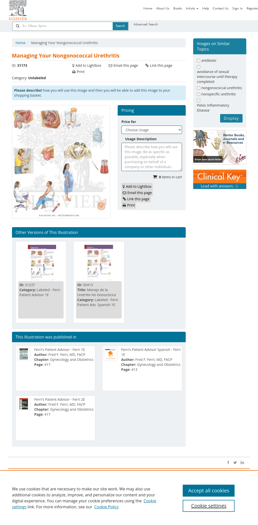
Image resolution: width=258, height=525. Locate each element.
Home (147, 8)
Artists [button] (192, 8)
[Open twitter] (235, 463)
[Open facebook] (228, 463)
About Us (163, 8)
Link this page (161, 65)
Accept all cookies (208, 490)
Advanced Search (146, 24)
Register (252, 8)
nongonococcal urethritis (221, 87)
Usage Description (141, 138)
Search (120, 26)
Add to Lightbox (88, 65)
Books (177, 8)
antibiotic (209, 60)
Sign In (237, 8)
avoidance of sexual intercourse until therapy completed (217, 76)
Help (205, 8)
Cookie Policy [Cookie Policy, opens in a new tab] (106, 507)
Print (81, 71)
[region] (129, 497)
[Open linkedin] (242, 463)
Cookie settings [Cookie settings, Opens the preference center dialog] (208, 505)
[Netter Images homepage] (18, 10)
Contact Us (221, 8)
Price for (128, 121)
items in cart (170, 177)
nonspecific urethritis (218, 94)
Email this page (125, 65)
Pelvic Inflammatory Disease (213, 108)
